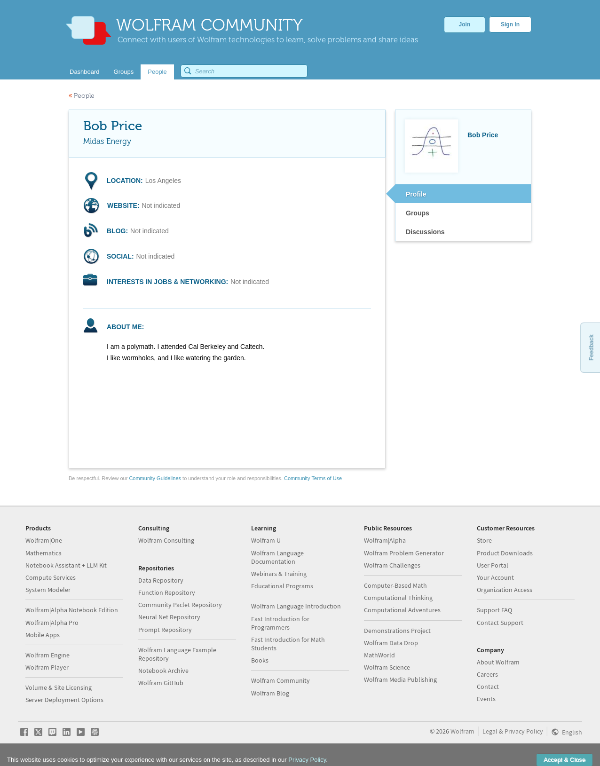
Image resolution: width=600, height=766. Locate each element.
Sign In (510, 24)
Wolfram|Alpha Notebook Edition (71, 610)
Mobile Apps (42, 635)
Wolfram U (266, 540)
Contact (488, 686)
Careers (487, 674)
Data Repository (160, 580)
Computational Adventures (402, 610)
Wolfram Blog (270, 693)
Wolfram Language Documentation (277, 557)
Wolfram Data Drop (391, 643)
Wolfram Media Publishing (400, 679)
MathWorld (379, 655)
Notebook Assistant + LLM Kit (66, 565)
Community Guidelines (155, 478)
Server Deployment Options (64, 699)
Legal (489, 731)
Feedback (591, 347)
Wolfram (462, 731)
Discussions (425, 232)
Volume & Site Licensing (58, 687)
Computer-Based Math (395, 585)
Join (465, 24)
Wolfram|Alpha (385, 540)
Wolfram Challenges (392, 565)
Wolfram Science (387, 667)
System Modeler (48, 589)
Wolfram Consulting (166, 540)
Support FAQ (494, 610)
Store (484, 540)
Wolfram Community (280, 680)
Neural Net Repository (169, 617)
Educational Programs (282, 586)
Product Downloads (505, 553)
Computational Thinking (398, 597)
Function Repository (166, 592)
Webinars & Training (279, 573)
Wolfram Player (47, 667)
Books (259, 660)
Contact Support (500, 622)
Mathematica (43, 553)
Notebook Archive (163, 670)
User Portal (492, 565)
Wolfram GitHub (160, 683)
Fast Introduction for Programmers (280, 623)
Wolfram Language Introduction (296, 606)
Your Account (495, 577)
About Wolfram (498, 662)
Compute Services (50, 577)
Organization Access (504, 589)
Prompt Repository (165, 629)
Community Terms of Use (313, 478)
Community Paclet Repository (180, 604)
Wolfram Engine (47, 655)
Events (486, 699)
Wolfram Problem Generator (404, 553)
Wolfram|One (43, 540)
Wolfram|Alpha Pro (52, 622)
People (82, 96)
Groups (417, 213)
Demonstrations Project (397, 630)
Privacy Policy (524, 731)
